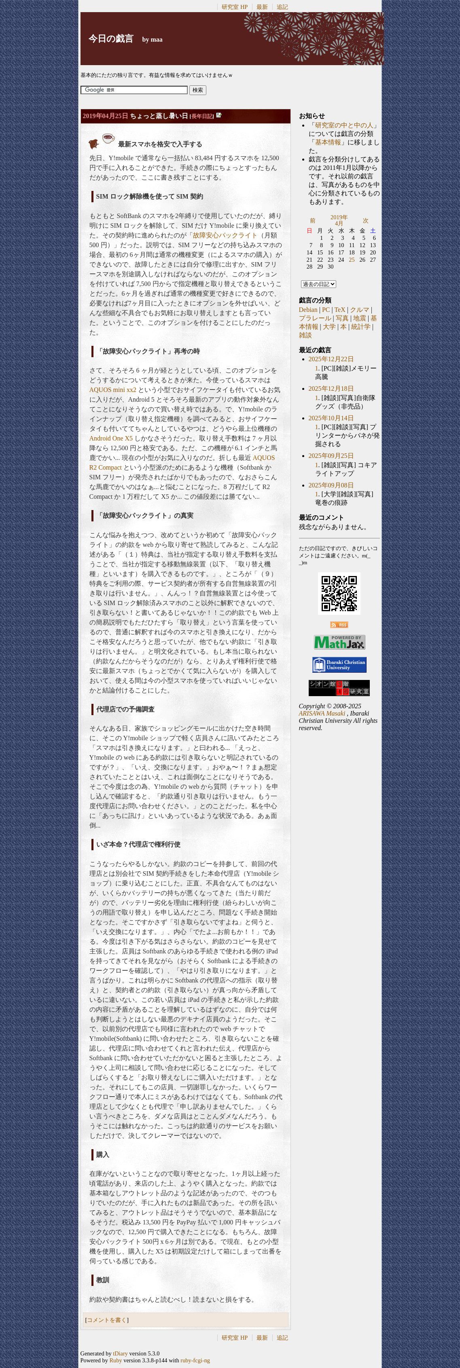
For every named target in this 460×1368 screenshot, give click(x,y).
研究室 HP (235, 7)
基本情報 (328, 142)
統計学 (361, 326)
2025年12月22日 (331, 359)
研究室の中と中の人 (344, 125)
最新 (262, 7)
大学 (329, 326)
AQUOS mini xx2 (112, 389)
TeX (339, 309)
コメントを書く (107, 1320)
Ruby (115, 1360)
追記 (282, 7)
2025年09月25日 (331, 455)
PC (326, 309)
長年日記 (201, 116)
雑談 (305, 335)
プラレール (315, 318)
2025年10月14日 (331, 418)
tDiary (120, 1353)
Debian (308, 309)
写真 (342, 318)
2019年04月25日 (105, 115)
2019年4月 (339, 220)
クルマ (359, 309)
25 (351, 259)
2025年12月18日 (331, 388)
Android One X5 (111, 438)
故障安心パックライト (225, 235)
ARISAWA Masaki (322, 713)
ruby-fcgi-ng (195, 1360)
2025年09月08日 (331, 485)
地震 (359, 318)
